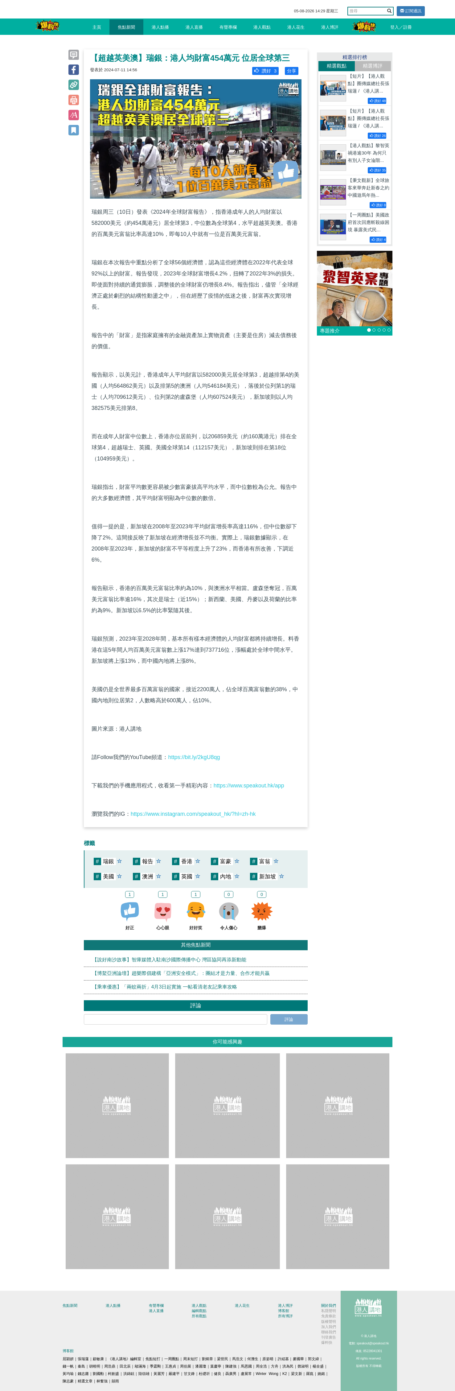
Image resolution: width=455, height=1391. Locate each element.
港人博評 (329, 27)
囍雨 (115, 1381)
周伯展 (185, 1366)
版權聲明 (328, 1321)
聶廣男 (230, 1374)
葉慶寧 (215, 1366)
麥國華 (298, 1359)
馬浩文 (237, 1359)
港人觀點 (262, 27)
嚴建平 (174, 1374)
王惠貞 (170, 1366)
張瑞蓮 (83, 1359)
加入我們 (328, 1327)
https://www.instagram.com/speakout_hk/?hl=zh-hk (193, 814)
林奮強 (102, 1381)
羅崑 (310, 1374)
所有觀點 (199, 1316)
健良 (217, 1374)
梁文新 (296, 1374)
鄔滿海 (140, 1366)
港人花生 (296, 27)
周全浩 (261, 1366)
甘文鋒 (189, 1374)
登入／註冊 (401, 27)
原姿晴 (267, 1359)
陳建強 (230, 1366)
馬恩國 (246, 1366)
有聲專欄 (228, 27)
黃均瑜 (68, 1374)
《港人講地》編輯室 (124, 1359)
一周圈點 (171, 1359)
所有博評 (285, 1316)
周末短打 (190, 1359)
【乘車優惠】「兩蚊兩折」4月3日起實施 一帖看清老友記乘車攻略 (164, 986)
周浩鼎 (109, 1366)
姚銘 (321, 1374)
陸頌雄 (144, 1374)
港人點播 (160, 27)
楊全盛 (318, 1366)
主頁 (96, 27)
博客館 (283, 1311)
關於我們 (328, 1305)
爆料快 (326, 1342)
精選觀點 (336, 65)
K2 (284, 1374)
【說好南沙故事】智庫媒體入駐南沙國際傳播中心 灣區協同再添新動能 (169, 959)
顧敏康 (98, 1359)
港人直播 (194, 27)
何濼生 (252, 1359)
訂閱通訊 (410, 11)
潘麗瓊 (200, 1366)
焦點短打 (153, 1359)
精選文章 (85, 1381)
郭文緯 (313, 1359)
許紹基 (283, 1359)
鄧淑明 (303, 1366)
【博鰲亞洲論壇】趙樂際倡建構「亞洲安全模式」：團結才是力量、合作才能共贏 (181, 973)
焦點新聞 (126, 27)
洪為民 (287, 1366)
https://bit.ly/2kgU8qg (194, 757)
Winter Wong (267, 1374)
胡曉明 (94, 1366)
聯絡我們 (328, 1332)
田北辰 (125, 1366)
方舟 (274, 1366)
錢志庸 (83, 1374)
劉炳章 (207, 1359)
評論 (289, 1019)
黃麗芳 (159, 1374)
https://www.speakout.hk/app (249, 785)
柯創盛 (113, 1374)
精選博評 (373, 65)
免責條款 (328, 1316)
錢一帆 (68, 1366)
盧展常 (246, 1374)
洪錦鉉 (128, 1374)
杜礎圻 (204, 1374)
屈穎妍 (68, 1359)
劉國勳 (98, 1374)
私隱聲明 (328, 1311)
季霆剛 (155, 1366)
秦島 (81, 1366)
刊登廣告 (328, 1337)
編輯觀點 (199, 1311)
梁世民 (222, 1359)
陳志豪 (68, 1381)
